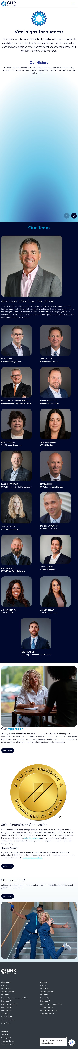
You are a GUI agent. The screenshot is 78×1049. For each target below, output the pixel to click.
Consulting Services (47, 958)
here (37, 1029)
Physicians (5, 940)
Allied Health (6, 933)
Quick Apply (5, 968)
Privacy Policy (22, 1039)
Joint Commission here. (32, 803)
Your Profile (5, 958)
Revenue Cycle (45, 943)
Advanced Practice (8, 937)
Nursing (4, 930)
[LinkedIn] (10, 1002)
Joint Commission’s (32, 783)
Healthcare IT (6, 946)
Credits (29, 1039)
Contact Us (7, 811)
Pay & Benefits (6, 955)
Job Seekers (5, 927)
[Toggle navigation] (74, 4)
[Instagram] (6, 1002)
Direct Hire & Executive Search (51, 949)
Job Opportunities (7, 965)
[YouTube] (15, 1002)
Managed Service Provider (49, 955)
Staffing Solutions (46, 952)
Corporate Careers (7, 986)
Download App (6, 962)
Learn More (7, 695)
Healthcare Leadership (9, 949)
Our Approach (6, 983)
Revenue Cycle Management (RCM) (14, 943)
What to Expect (6, 952)
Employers (44, 927)
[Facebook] (2, 1002)
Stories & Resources (8, 989)
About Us (4, 977)
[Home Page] (8, 3)
